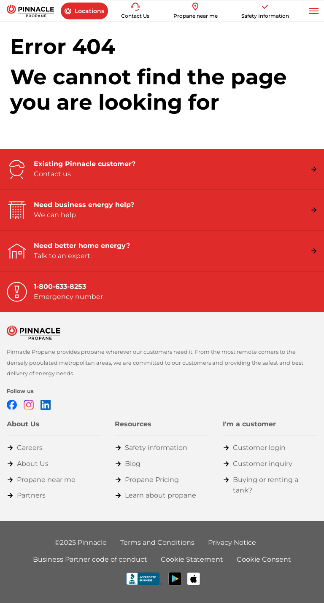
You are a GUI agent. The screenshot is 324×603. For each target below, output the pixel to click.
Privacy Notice (232, 542)
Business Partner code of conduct (90, 559)
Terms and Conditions (157, 542)
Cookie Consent (264, 559)
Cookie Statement (192, 559)
